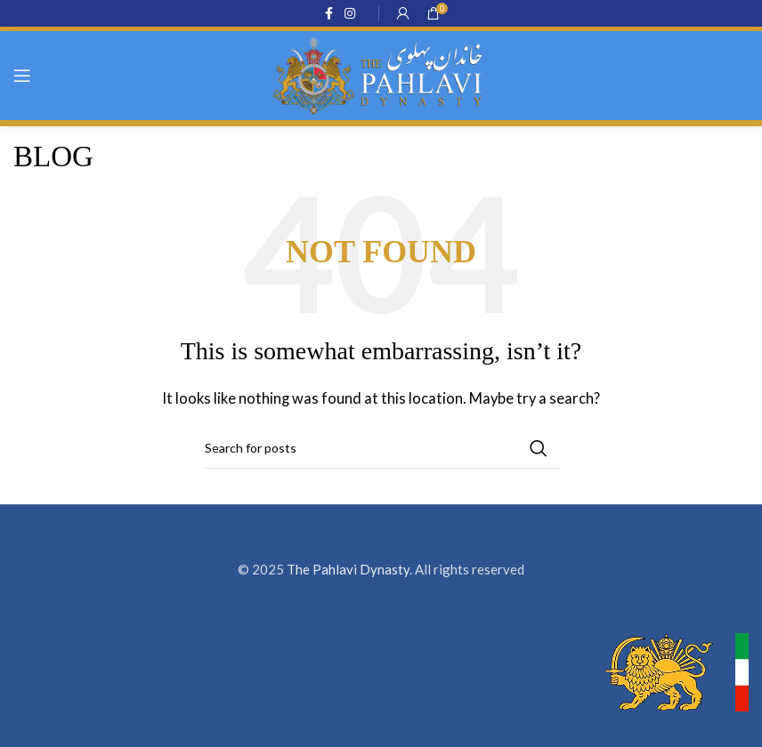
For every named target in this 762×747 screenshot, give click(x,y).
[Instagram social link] (350, 14)
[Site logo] (381, 74)
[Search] (381, 448)
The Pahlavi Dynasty (348, 569)
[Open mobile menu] (22, 75)
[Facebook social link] (328, 14)
